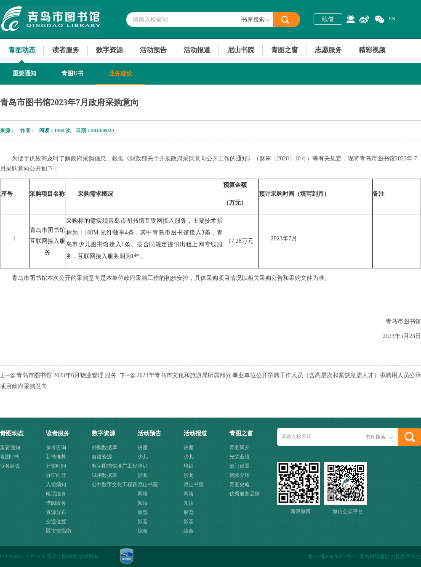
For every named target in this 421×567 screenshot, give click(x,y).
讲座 (143, 447)
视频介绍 (239, 475)
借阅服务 (56, 503)
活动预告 (153, 49)
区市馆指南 (58, 531)
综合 (143, 531)
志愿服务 (328, 49)
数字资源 (109, 49)
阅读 (143, 503)
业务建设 (120, 73)
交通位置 (56, 521)
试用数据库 (104, 475)
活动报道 (197, 49)
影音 (143, 521)
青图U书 (72, 73)
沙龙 (143, 475)
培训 (143, 466)
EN (392, 18)
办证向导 (56, 475)
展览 (143, 512)
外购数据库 (104, 447)
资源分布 (56, 512)
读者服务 (65, 49)
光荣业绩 (239, 457)
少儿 (143, 457)
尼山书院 (240, 49)
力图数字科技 (406, 556)
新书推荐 (56, 457)
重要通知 (24, 73)
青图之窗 (284, 49)
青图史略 (239, 484)
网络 (143, 494)
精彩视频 (372, 49)
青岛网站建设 (374, 556)
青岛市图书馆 (50, 19)
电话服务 (56, 494)
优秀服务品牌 (244, 494)
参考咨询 (56, 447)
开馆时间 (56, 466)
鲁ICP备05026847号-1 (332, 556)
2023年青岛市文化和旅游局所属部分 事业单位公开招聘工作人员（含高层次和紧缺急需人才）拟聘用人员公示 (279, 375)
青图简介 (239, 447)
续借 (328, 19)
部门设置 (239, 466)
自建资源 (102, 457)
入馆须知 (56, 484)
